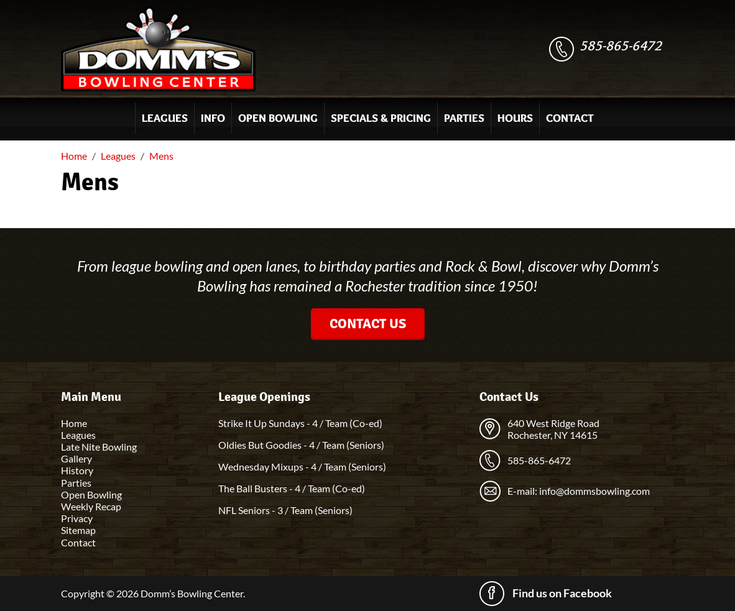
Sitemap (78, 530)
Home (74, 423)
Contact (570, 118)
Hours (515, 118)
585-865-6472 (621, 45)
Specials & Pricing (381, 118)
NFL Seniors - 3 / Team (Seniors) (285, 510)
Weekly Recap (91, 506)
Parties (464, 118)
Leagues (165, 118)
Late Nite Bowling (99, 447)
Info (213, 118)
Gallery (76, 458)
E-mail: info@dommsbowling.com (578, 491)
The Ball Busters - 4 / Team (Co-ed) (291, 488)
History (77, 470)
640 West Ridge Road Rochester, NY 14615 (553, 429)
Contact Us (368, 323)
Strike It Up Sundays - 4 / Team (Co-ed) (300, 423)
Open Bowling (278, 118)
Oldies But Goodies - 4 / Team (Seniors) (301, 445)
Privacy (77, 518)
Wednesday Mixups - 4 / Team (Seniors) (302, 466)
